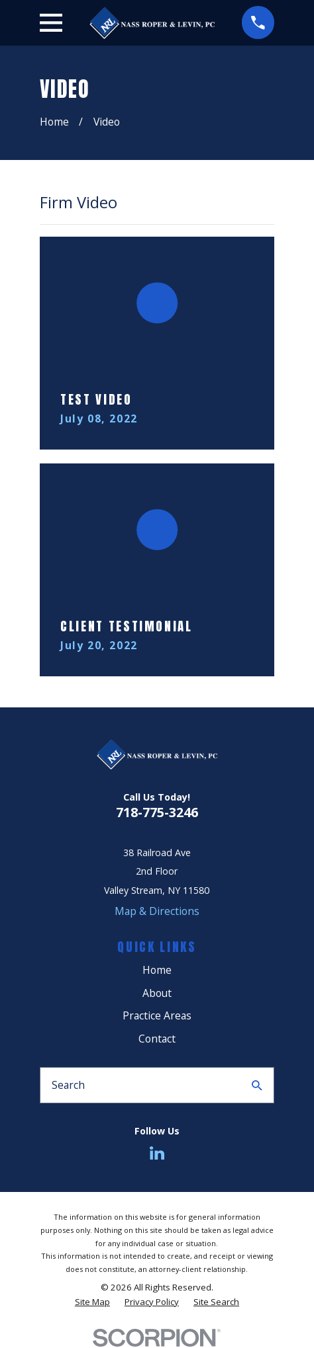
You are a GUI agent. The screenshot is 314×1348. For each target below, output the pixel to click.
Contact (157, 1038)
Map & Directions (157, 911)
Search (68, 1085)
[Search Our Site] (257, 1085)
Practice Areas (157, 1015)
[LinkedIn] (157, 1153)
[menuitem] (92, 1302)
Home (157, 970)
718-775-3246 (157, 812)
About (157, 993)
